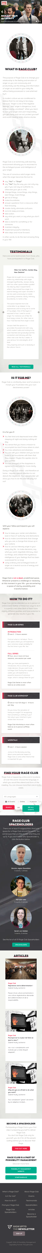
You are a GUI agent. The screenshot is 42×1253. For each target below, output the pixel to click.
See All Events (31, 808)
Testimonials (31, 1200)
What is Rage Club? (10, 1191)
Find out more (21, 1148)
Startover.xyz (21, 1177)
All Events (11, 802)
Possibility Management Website (21, 1170)
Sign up (19, 1233)
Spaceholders (21, 945)
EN (33, 3)
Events (31, 1196)
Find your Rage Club (10, 1205)
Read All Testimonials (21, 367)
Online (22, 802)
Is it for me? (10, 1196)
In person (33, 802)
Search (9, 807)
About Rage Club (31, 1191)
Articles (31, 1209)
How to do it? (10, 1200)
